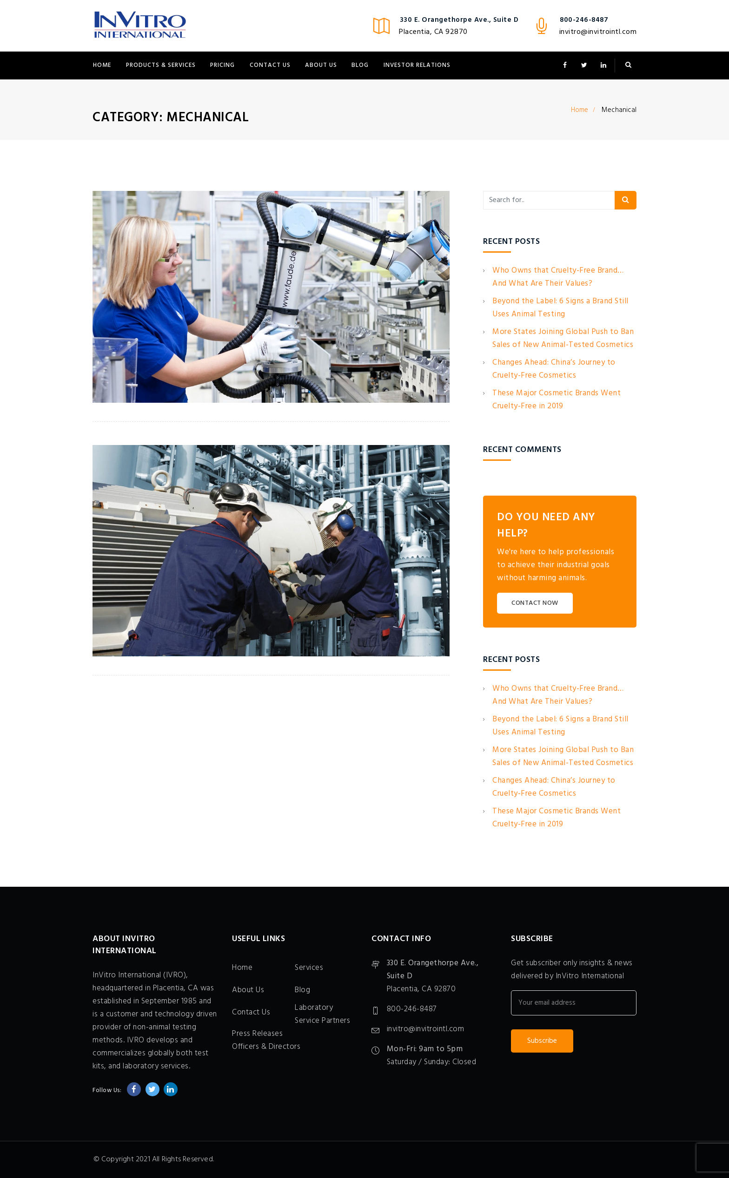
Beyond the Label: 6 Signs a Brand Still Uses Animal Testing (560, 308)
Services (309, 968)
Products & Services (161, 65)
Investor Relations (417, 65)
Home (102, 65)
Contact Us (270, 65)
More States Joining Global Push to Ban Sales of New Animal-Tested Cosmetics (563, 338)
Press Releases (257, 1033)
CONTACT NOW (534, 603)
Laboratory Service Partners (322, 1014)
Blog (360, 65)
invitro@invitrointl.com (598, 32)
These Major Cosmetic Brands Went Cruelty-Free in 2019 (556, 399)
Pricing (222, 65)
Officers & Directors (266, 1047)
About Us (321, 65)
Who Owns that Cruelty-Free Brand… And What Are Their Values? (558, 277)
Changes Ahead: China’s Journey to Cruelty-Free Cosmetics (554, 369)
